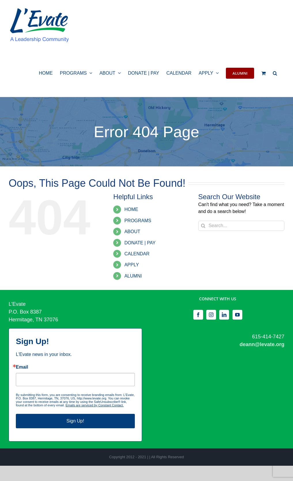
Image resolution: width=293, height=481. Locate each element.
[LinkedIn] (224, 315)
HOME (131, 209)
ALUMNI (133, 275)
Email (22, 367)
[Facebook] (198, 315)
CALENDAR (137, 253)
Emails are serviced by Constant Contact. (94, 405)
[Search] (203, 226)
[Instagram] (211, 315)
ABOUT (132, 231)
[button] (275, 72)
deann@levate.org (261, 344)
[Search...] (241, 226)
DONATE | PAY (140, 242)
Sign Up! (75, 420)
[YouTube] (237, 315)
